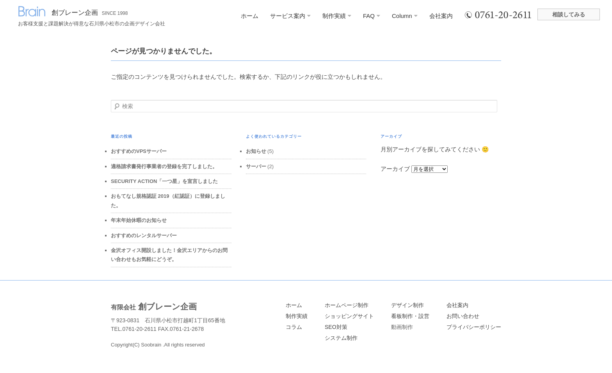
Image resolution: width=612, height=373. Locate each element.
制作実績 (336, 16)
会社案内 (441, 15)
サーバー (256, 166)
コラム (294, 327)
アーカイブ (395, 168)
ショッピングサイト (349, 316)
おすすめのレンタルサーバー (144, 235)
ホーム (249, 15)
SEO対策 (336, 327)
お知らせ (256, 151)
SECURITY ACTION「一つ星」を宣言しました (164, 181)
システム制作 (341, 338)
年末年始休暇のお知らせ (139, 220)
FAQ (371, 16)
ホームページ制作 (346, 305)
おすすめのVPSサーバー (139, 151)
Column (405, 16)
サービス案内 (290, 16)
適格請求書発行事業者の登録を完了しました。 (164, 166)
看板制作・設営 (410, 316)
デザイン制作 (407, 305)
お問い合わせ (463, 316)
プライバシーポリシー (474, 327)
